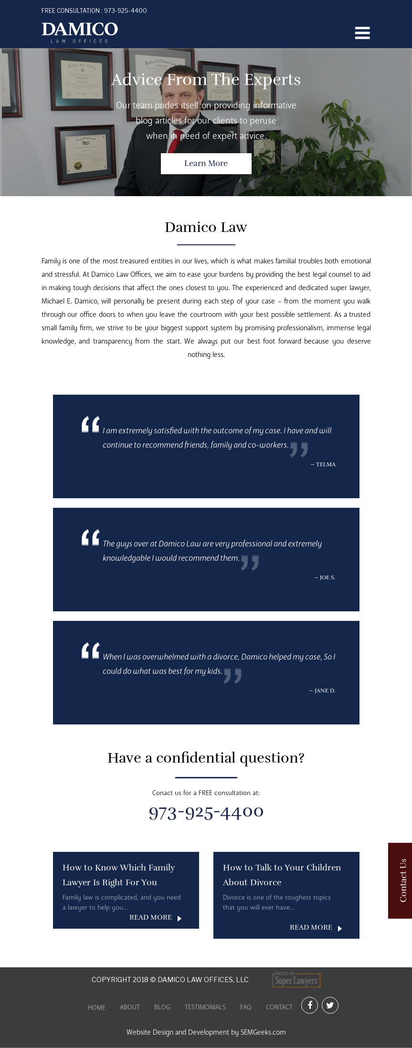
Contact (279, 1007)
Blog (162, 1007)
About (130, 1007)
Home (97, 1007)
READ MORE (150, 917)
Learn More (206, 163)
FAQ (246, 1007)
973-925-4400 (94, 10)
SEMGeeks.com (263, 1032)
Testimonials (205, 1007)
